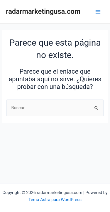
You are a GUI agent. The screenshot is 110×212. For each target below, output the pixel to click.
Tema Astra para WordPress (55, 199)
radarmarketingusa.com (43, 11)
